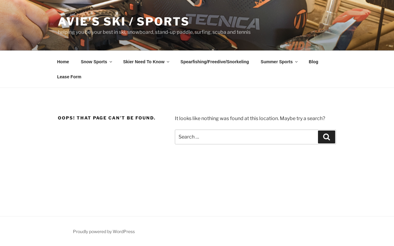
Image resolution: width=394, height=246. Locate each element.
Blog (313, 61)
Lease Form (69, 76)
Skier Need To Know (146, 61)
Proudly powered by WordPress (104, 231)
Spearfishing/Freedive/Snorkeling (214, 61)
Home (63, 61)
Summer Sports (280, 61)
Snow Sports (97, 61)
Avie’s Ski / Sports (124, 21)
